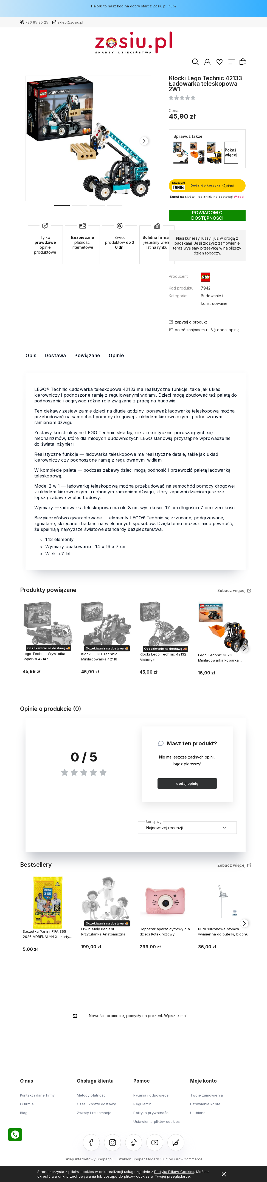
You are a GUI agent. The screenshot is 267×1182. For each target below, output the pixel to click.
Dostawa (55, 355)
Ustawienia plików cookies (156, 1121)
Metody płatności (92, 1095)
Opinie (116, 355)
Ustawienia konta (205, 1104)
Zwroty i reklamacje (94, 1113)
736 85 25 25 (36, 22)
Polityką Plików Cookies (174, 1171)
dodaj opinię (187, 783)
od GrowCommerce (186, 1159)
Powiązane (87, 355)
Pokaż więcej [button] (231, 152)
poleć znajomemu (191, 330)
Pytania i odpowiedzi (151, 1095)
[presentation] (144, 141)
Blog (23, 1113)
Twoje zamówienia (206, 1095)
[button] (62, 205)
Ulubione (198, 1113)
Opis (31, 355)
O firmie (27, 1104)
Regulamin (142, 1104)
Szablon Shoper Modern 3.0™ (143, 1159)
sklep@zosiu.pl (70, 22)
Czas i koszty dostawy (96, 1104)
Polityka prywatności (151, 1113)
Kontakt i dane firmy (37, 1095)
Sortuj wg (154, 820)
